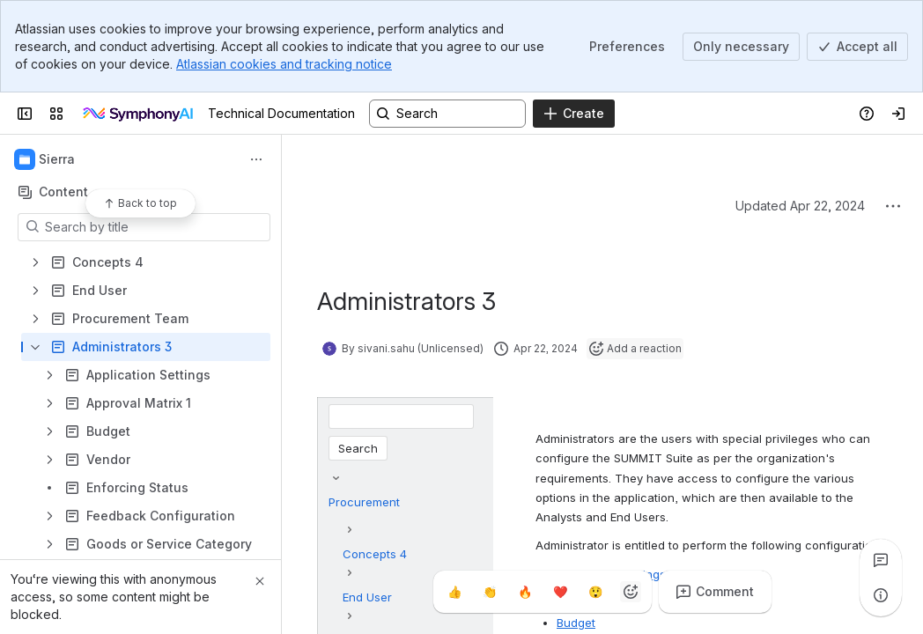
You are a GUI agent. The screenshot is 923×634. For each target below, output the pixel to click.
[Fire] (525, 592)
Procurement (364, 502)
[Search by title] (155, 227)
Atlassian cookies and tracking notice (284, 63)
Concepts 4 (375, 554)
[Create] (574, 114)
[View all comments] (881, 560)
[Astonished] (595, 592)
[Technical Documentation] (139, 114)
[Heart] (560, 592)
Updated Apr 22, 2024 (800, 205)
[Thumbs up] (454, 592)
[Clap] (490, 592)
